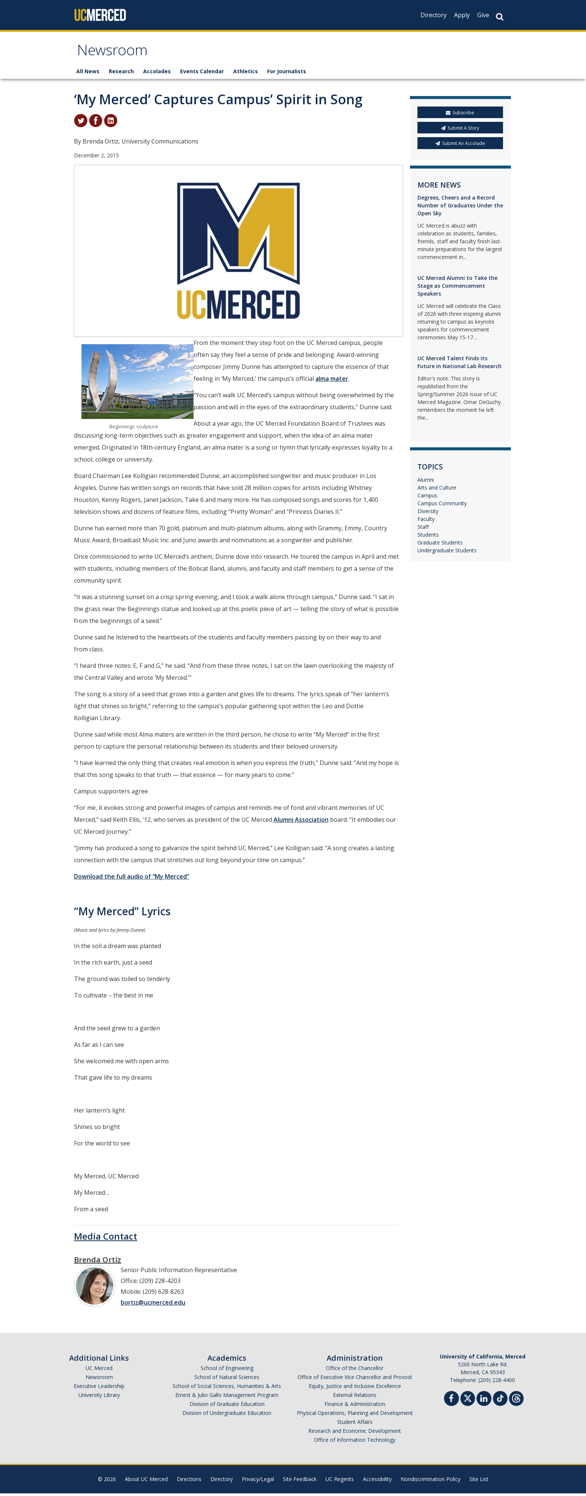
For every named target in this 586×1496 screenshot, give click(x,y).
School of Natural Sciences (226, 1379)
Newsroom (115, 53)
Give (483, 15)
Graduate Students (440, 545)
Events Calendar (202, 73)
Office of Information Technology (354, 1442)
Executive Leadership (99, 1388)
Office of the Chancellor (354, 1370)
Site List (478, 1481)
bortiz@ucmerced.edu (153, 1305)
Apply (462, 15)
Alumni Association (301, 822)
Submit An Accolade (460, 146)
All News (87, 73)
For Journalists (286, 73)
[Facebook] (451, 1402)
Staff (423, 529)
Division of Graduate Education (227, 1406)
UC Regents (340, 1481)
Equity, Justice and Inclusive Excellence (355, 1388)
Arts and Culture (436, 490)
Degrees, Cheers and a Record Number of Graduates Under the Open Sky (460, 208)
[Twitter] (467, 1400)
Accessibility (377, 1481)
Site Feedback (300, 1481)
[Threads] (516, 1400)
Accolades (157, 73)
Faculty (426, 521)
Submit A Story (460, 130)
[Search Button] (500, 16)
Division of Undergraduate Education (226, 1415)
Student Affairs (355, 1424)
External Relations (354, 1397)
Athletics (245, 73)
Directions (189, 1481)
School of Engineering (227, 1370)
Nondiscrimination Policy (430, 1481)
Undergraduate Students (446, 552)
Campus (427, 498)
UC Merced (99, 1370)
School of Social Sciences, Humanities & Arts (227, 1388)
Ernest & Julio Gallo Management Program (226, 1397)
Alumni (425, 482)
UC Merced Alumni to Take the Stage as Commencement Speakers (457, 288)
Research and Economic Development (354, 1433)
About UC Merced (146, 1481)
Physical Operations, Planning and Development (355, 1415)
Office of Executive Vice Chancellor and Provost (354, 1379)
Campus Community (442, 505)
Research (121, 73)
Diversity (427, 513)
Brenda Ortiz (97, 1262)
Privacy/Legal (258, 1481)
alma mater (331, 381)
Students (428, 537)
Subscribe (460, 115)
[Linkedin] (484, 1402)
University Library (99, 1397)
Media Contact (105, 1239)
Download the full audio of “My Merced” (131, 879)
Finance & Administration (354, 1406)
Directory (433, 15)
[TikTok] (500, 1400)
